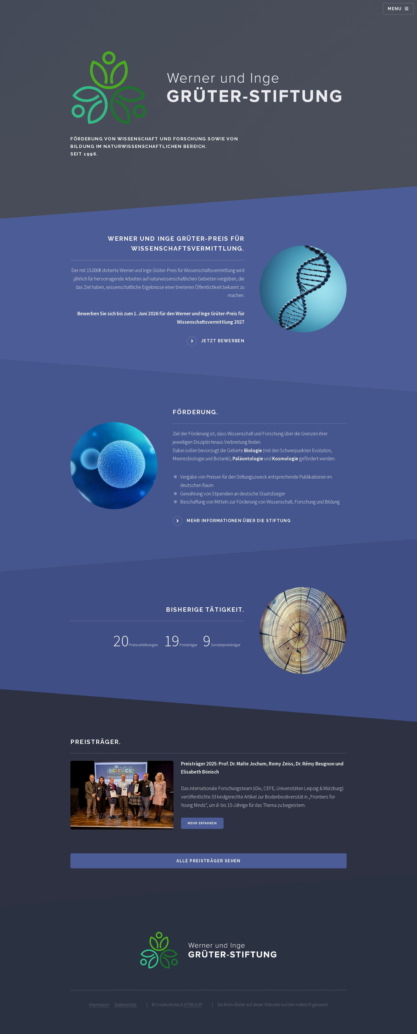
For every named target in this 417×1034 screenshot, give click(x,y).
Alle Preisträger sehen (208, 861)
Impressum (99, 1004)
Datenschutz (126, 1004)
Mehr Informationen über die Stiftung (239, 520)
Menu (395, 8)
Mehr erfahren (202, 823)
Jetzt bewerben (222, 340)
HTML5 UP (193, 1004)
